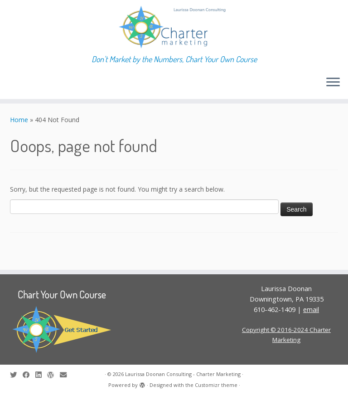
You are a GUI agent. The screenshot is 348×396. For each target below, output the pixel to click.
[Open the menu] (333, 82)
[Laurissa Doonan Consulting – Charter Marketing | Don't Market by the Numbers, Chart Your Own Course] (174, 27)
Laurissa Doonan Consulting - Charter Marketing (183, 374)
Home (19, 119)
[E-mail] (66, 375)
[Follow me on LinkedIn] (41, 375)
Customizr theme (216, 384)
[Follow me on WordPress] (53, 375)
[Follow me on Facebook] (29, 375)
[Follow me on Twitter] (16, 375)
